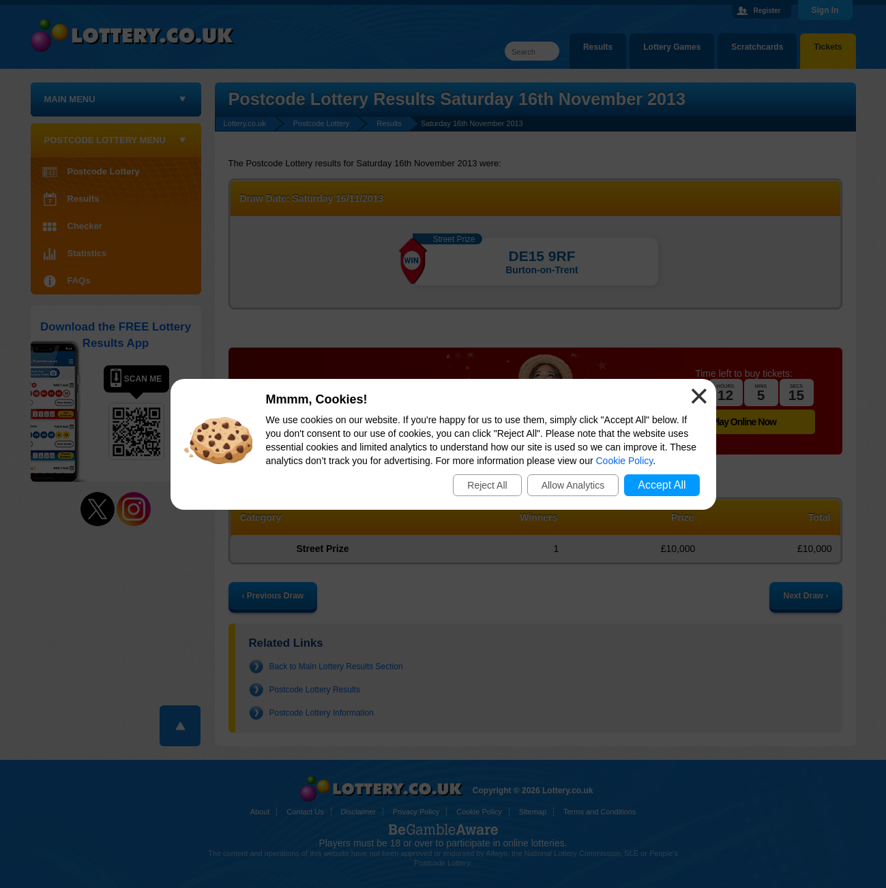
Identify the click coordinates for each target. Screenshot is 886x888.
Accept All (661, 485)
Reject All (487, 485)
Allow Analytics (573, 485)
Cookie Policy (624, 460)
